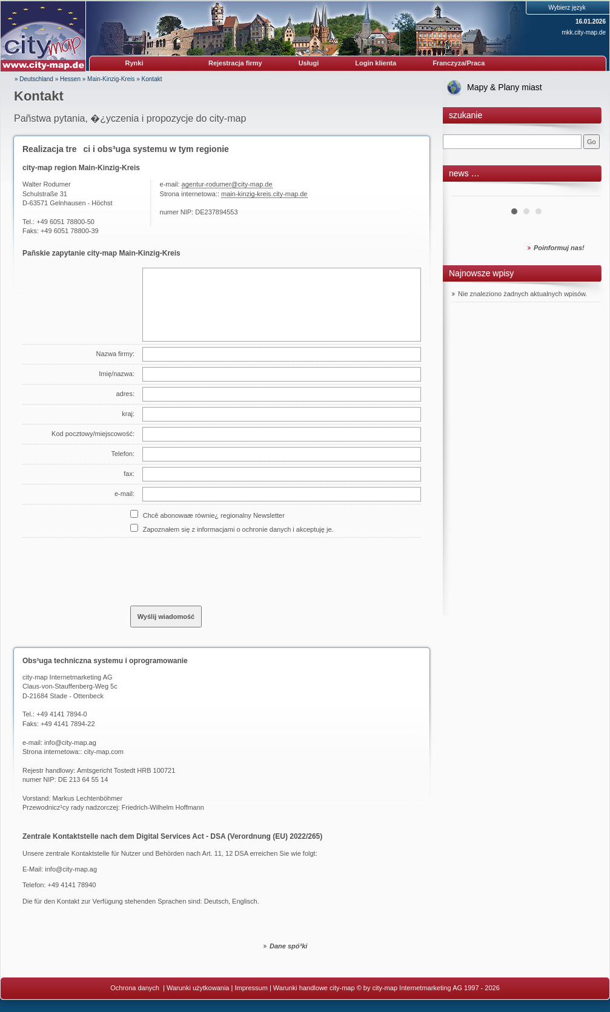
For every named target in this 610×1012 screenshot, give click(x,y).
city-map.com (104, 751)
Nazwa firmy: (115, 353)
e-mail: (124, 493)
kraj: (128, 413)
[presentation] (222, 566)
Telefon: (122, 453)
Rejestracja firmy (235, 63)
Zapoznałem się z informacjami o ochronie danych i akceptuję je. (238, 529)
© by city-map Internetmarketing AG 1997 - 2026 (428, 987)
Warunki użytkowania (198, 987)
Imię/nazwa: (116, 373)
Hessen (70, 79)
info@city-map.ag (70, 742)
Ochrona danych (135, 987)
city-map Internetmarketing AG (67, 677)
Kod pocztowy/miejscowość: (92, 433)
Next (584, 191)
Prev (467, 191)
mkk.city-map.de (584, 32)
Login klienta (375, 63)
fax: (129, 473)
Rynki (134, 63)
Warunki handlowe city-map (314, 987)
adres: (125, 393)
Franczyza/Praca (459, 63)
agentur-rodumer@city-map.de (227, 184)
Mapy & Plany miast (504, 87)
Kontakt (152, 79)
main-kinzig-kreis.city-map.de (264, 193)
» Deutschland (34, 79)
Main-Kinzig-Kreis (110, 79)
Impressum (250, 987)
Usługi (309, 63)
